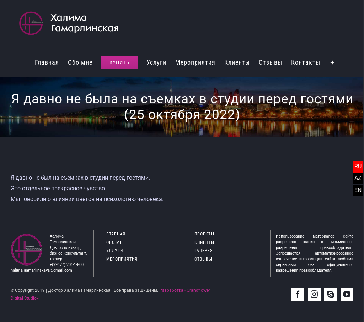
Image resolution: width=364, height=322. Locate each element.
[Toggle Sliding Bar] (332, 62)
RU (358, 166)
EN (358, 190)
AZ (358, 178)
